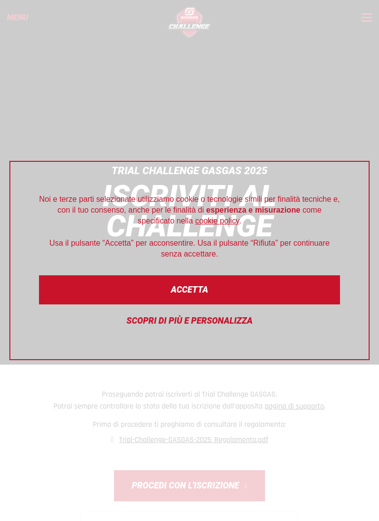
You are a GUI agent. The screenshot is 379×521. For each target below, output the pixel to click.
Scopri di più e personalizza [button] (189, 321)
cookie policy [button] (217, 221)
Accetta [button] (189, 290)
